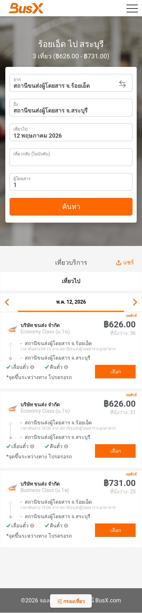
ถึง (15, 103)
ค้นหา (71, 206)
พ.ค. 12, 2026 (71, 302)
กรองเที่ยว (71, 601)
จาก (17, 79)
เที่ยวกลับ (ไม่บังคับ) (31, 153)
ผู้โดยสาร (21, 177)
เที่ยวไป (20, 128)
